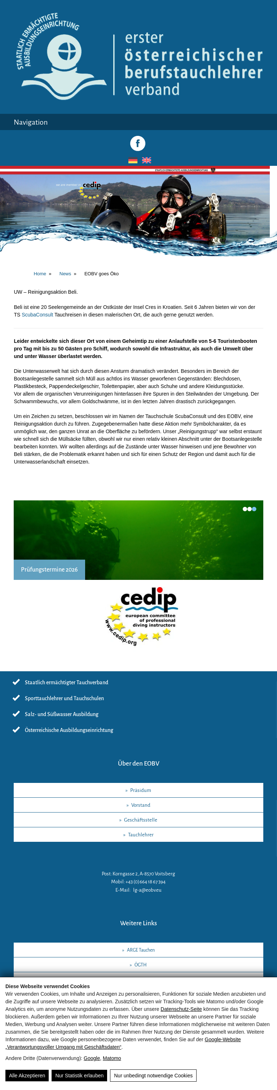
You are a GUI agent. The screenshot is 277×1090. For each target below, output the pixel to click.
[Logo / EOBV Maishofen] (138, 101)
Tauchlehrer (141, 834)
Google (92, 1058)
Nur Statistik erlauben (79, 1075)
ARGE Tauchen (141, 950)
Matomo (112, 1058)
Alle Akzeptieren (27, 1075)
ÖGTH (141, 965)
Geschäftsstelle (140, 820)
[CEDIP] (138, 620)
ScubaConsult (37, 315)
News (65, 273)
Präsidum (140, 790)
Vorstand (140, 805)
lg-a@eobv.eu (147, 890)
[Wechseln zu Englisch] (145, 160)
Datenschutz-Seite (181, 1009)
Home (40, 273)
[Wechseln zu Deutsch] (131, 160)
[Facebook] (137, 143)
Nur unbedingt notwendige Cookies (153, 1075)
